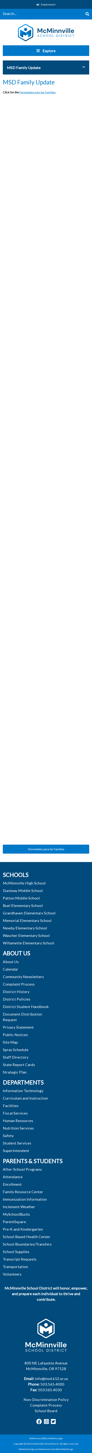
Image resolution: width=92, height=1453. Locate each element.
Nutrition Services (18, 1128)
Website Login (55, 1438)
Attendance (13, 1176)
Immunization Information (25, 1199)
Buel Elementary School (23, 905)
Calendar (10, 969)
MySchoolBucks (16, 1214)
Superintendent (16, 1150)
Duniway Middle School (23, 890)
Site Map (10, 1042)
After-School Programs (22, 1169)
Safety (8, 1135)
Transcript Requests (19, 1259)
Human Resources (18, 1120)
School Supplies (16, 1251)
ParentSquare (14, 1221)
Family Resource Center (23, 1191)
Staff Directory (15, 1057)
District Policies (16, 999)
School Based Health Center (26, 1236)
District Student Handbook (26, 1006)
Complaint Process (46, 1405)
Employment (46, 4)
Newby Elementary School (25, 928)
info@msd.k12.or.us (51, 1378)
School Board (46, 1410)
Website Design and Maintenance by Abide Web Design (46, 1449)
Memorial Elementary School (27, 920)
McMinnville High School (24, 883)
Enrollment (12, 1184)
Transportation (15, 1266)
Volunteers (12, 1274)
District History (16, 991)
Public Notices (15, 1034)
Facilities (11, 1105)
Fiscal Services (15, 1113)
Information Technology (23, 1090)
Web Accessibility (38, 1438)
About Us (11, 961)
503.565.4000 (52, 1384)
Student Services (17, 1143)
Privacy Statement (18, 1027)
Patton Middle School (21, 898)
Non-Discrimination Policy (46, 1399)
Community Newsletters (23, 976)
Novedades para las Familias (37, 92)
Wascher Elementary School (26, 935)
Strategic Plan (15, 1072)
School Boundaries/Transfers (27, 1244)
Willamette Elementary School (28, 943)
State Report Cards (19, 1064)
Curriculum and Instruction (25, 1098)
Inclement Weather (19, 1206)
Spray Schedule (15, 1049)
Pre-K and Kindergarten (23, 1229)
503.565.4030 (50, 1389)
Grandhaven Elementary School (29, 913)
